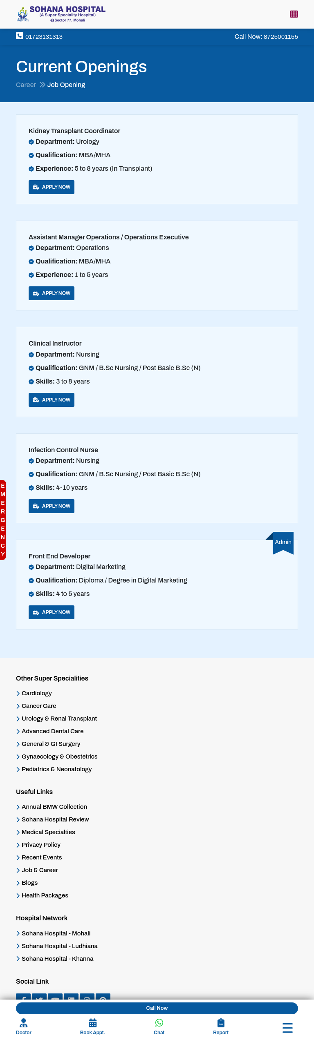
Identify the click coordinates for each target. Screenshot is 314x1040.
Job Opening (66, 84)
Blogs (30, 883)
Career (31, 84)
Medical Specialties (48, 832)
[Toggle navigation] (287, 1028)
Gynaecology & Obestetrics (60, 757)
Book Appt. (92, 1027)
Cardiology (37, 693)
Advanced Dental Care (52, 731)
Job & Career (40, 870)
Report (221, 1027)
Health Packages (45, 896)
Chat (159, 1027)
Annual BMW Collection (54, 807)
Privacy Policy (41, 845)
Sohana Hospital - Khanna (57, 959)
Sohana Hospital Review (55, 820)
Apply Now (51, 187)
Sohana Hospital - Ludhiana (60, 946)
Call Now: (266, 36)
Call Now (157, 1008)
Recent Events (42, 858)
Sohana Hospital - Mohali (56, 934)
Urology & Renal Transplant (59, 719)
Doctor (23, 1027)
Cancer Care (39, 706)
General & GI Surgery (51, 744)
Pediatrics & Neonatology (57, 769)
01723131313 (39, 36)
